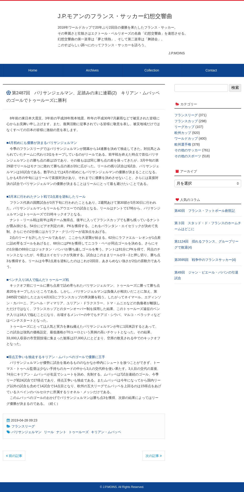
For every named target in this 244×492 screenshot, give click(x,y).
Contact (211, 70)
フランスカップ (186, 121)
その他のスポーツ (187, 156)
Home (32, 70)
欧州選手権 (182, 144)
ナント (61, 432)
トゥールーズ (79, 432)
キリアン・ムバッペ (106, 432)
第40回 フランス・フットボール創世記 (204, 211)
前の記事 (14, 456)
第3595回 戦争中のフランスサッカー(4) (205, 260)
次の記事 (154, 456)
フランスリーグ (23, 426)
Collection (151, 70)
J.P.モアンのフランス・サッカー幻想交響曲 (115, 16)
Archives (92, 70)
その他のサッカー (187, 150)
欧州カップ (182, 133)
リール (49, 432)
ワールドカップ (186, 138)
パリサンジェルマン (26, 432)
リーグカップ (184, 127)
